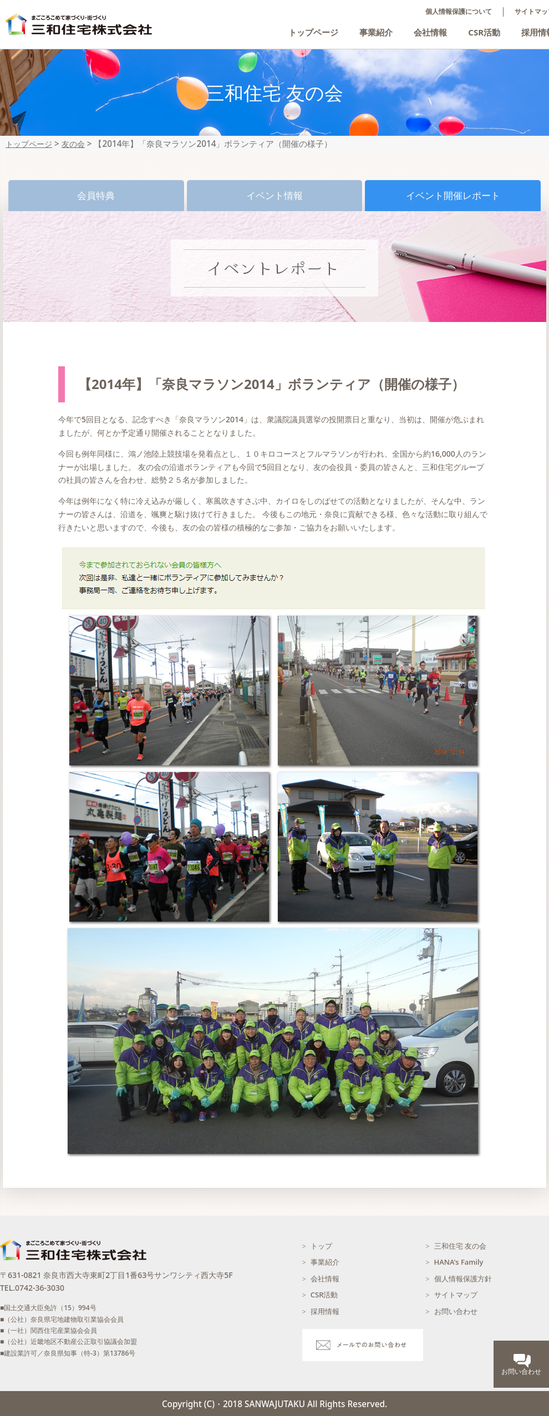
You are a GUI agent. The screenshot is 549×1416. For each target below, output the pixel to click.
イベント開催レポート (453, 195)
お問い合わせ (455, 1311)
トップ (321, 1246)
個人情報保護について (458, 11)
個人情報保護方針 (463, 1279)
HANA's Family (459, 1262)
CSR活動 (484, 32)
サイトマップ (455, 1295)
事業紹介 (376, 32)
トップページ (313, 32)
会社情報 (430, 32)
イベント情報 (274, 195)
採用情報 (325, 1311)
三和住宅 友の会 (460, 1246)
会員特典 (96, 195)
